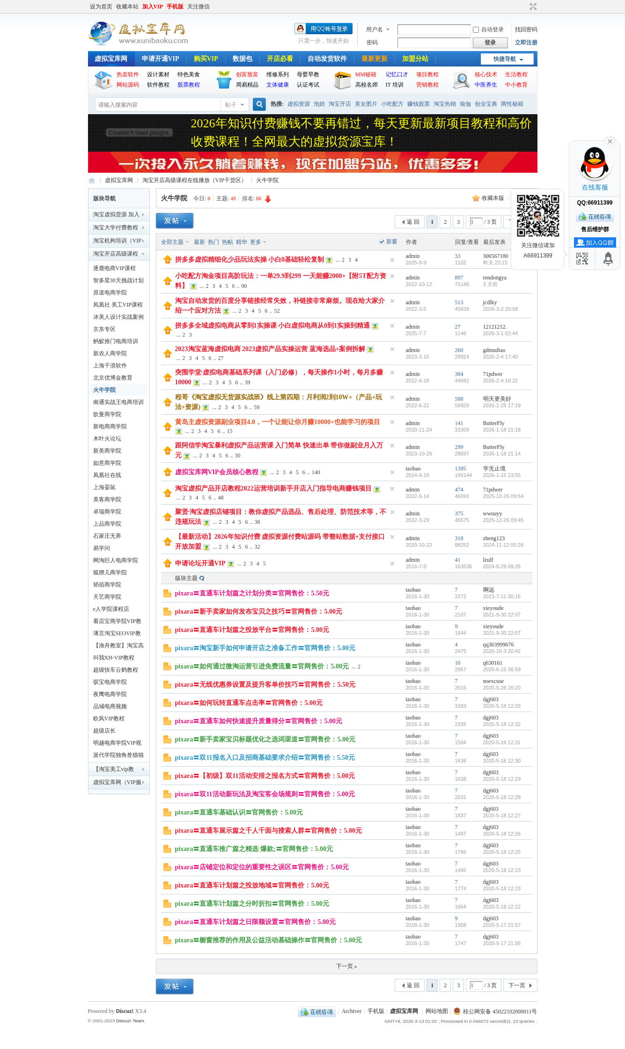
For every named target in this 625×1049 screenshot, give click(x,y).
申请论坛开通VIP (200, 563)
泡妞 (319, 104)
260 (459, 350)
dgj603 (491, 699)
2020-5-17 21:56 (502, 943)
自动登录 (488, 29)
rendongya (495, 277)
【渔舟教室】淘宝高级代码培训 (118, 647)
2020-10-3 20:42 (502, 651)
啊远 (488, 590)
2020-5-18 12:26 (502, 833)
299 (459, 447)
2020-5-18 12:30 (502, 760)
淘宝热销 (445, 104)
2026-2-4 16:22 (500, 380)
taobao (413, 468)
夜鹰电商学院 (110, 694)
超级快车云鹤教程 (115, 670)
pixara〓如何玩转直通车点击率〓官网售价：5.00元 (249, 702)
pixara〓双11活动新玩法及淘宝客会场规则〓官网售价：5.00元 (265, 794)
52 (277, 311)
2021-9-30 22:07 (502, 614)
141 (459, 423)
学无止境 (494, 468)
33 (458, 256)
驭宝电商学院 (110, 682)
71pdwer (493, 374)
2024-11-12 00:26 (503, 545)
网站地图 (437, 1011)
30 (238, 455)
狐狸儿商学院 (110, 572)
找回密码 (526, 29)
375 (459, 513)
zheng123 (494, 538)
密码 (372, 42)
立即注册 (526, 42)
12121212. (495, 326)
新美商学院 (107, 450)
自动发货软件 (327, 58)
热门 (213, 242)
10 (458, 663)
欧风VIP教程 (109, 718)
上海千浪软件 (110, 365)
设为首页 (101, 6)
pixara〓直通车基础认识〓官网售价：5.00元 (239, 812)
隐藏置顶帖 (392, 260)
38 (257, 522)
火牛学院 (267, 180)
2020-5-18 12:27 (502, 815)
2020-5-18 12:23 (502, 870)
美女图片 (366, 104)
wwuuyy (492, 513)
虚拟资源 (298, 104)
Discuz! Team (130, 1020)
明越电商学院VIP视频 (117, 744)
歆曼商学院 (107, 414)
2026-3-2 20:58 (500, 309)
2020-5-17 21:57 (502, 925)
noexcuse (493, 681)
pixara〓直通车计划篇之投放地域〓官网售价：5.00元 (252, 885)
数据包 (242, 58)
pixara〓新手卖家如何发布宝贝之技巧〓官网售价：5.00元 (258, 611)
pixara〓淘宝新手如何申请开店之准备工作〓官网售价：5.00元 (265, 648)
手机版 (175, 6)
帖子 (230, 105)
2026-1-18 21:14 (502, 453)
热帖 (227, 242)
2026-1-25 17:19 (502, 405)
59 (256, 407)
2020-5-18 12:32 (502, 724)
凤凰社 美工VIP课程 (118, 304)
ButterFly (494, 423)
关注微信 (198, 6)
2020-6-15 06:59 (502, 669)
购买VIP (206, 58)
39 (247, 382)
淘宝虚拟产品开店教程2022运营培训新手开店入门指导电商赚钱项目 (273, 488)
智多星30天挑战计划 (118, 280)
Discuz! (125, 1011)
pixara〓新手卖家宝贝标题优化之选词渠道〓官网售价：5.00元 (265, 739)
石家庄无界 (107, 536)
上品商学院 (107, 524)
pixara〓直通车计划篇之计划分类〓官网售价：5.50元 (252, 593)
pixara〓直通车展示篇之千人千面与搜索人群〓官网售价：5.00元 (268, 830)
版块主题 (186, 578)
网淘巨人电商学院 (115, 560)
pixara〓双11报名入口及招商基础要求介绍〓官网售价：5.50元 (265, 757)
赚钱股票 (418, 104)
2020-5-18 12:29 (502, 779)
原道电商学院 (110, 292)
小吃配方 (392, 104)
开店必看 (280, 58)
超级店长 (104, 730)
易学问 (101, 548)
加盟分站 (415, 58)
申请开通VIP (160, 58)
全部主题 (172, 242)
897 (459, 277)
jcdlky (490, 302)
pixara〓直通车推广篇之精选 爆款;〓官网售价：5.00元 (254, 848)
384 (459, 374)
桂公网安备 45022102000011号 (495, 1011)
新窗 (391, 241)
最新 (199, 242)
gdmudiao (494, 350)
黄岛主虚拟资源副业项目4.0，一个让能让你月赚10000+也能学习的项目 (277, 421)
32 (257, 546)
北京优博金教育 (112, 377)
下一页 (516, 985)
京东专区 (104, 329)
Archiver (352, 1011)
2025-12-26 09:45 (503, 520)
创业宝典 (486, 104)
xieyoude (493, 608)
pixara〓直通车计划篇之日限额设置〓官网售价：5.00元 (255, 921)
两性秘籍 (512, 104)
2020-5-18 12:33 (502, 706)
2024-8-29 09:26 (502, 566)
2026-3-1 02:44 (500, 333)
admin (413, 256)
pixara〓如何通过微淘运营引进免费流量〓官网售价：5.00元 (262, 666)
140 (316, 472)
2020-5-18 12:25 (502, 852)
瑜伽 (465, 104)
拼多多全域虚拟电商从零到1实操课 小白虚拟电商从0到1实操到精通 (272, 325)
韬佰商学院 (107, 584)
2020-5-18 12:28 (502, 797)
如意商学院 (107, 463)
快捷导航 (504, 59)
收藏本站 (127, 6)
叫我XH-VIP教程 (114, 657)
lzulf (488, 560)
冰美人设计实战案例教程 (118, 318)
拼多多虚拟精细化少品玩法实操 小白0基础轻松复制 (249, 259)
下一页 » (346, 966)
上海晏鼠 (104, 487)
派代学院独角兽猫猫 (118, 755)
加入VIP (152, 6)
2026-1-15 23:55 (502, 475)
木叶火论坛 (107, 438)
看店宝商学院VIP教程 (117, 622)
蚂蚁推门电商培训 (115, 341)
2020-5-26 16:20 (502, 687)
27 (458, 326)
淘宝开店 (340, 104)
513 (459, 302)
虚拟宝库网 (111, 58)
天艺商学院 (107, 597)
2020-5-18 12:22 (502, 907)
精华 (241, 242)
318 (459, 538)
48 (221, 497)
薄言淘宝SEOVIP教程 (117, 634)
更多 (255, 242)
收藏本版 (494, 198)
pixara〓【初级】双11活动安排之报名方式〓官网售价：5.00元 (265, 775)
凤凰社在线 (107, 475)
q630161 (493, 663)
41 (458, 560)
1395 (460, 468)
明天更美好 (497, 399)
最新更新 (374, 58)
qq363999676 (498, 644)
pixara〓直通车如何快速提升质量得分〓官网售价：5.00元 (258, 721)
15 (230, 431)
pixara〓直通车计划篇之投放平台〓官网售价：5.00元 (252, 629)
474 (459, 489)
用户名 (374, 29)
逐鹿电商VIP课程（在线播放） (114, 269)
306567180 (495, 256)
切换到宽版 (532, 6)
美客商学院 (107, 499)
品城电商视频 (110, 706)
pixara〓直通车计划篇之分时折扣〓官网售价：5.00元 (252, 903)
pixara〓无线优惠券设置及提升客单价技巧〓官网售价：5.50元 (265, 684)
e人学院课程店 (111, 609)
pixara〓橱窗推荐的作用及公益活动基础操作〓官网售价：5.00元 (268, 940)
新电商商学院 (110, 426)
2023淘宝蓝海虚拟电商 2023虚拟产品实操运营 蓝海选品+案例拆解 (270, 348)
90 (244, 286)
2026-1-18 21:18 (502, 430)
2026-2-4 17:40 (500, 356)
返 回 (413, 222)
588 (459, 399)
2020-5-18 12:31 (502, 742)
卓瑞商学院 (107, 511)
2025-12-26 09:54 (503, 496)
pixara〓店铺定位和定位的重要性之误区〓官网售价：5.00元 (262, 867)
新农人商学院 (110, 353)
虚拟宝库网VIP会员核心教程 (216, 472)
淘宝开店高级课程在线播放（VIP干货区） (194, 180)
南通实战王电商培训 (118, 402)
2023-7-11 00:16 (502, 596)
